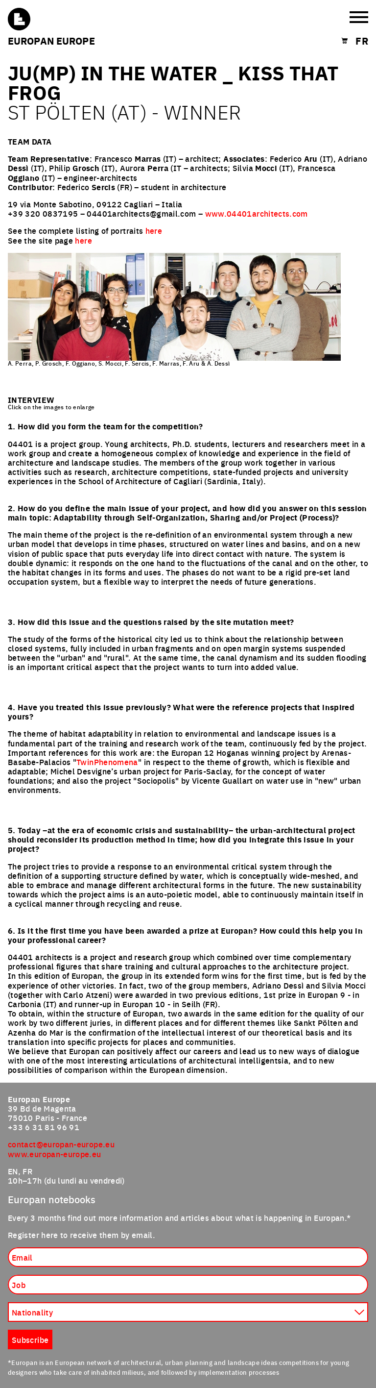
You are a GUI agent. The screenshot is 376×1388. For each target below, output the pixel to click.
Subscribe (30, 1339)
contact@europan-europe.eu (61, 1144)
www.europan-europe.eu (54, 1153)
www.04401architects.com (256, 213)
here (153, 230)
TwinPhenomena (107, 761)
